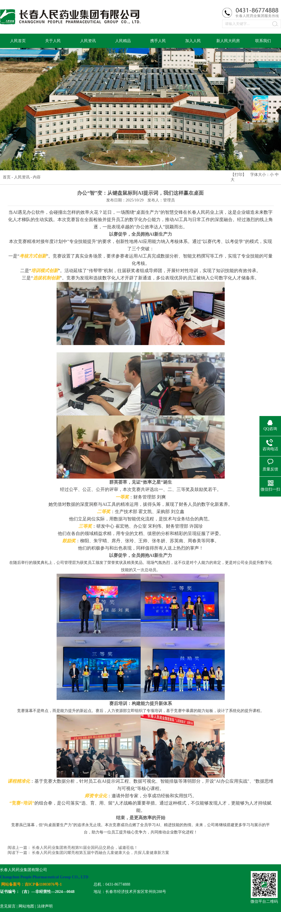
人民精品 (123, 41)
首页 (7, 177)
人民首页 (18, 41)
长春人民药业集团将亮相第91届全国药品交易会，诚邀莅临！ (85, 848)
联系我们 (263, 41)
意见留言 (8, 906)
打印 (238, 175)
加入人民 (193, 41)
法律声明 (45, 906)
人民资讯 (88, 41)
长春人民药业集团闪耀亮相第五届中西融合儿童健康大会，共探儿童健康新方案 (100, 853)
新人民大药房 (228, 41)
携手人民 (158, 41)
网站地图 (26, 906)
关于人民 (53, 41)
